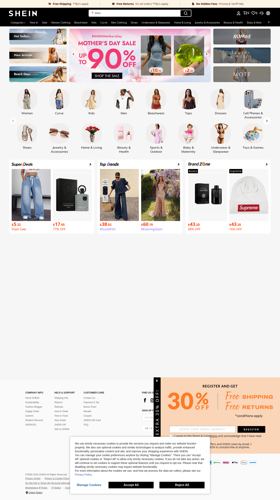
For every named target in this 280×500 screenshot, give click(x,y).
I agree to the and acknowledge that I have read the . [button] (218, 437)
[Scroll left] (264, 22)
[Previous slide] (73, 54)
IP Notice (56, 487)
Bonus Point (90, 407)
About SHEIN (32, 398)
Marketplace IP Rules (36, 487)
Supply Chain (32, 411)
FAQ (86, 424)
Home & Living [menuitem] (182, 22)
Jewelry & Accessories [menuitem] (207, 22)
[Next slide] (206, 54)
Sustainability (32, 402)
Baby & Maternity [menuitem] (257, 22)
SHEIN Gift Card (92, 420)
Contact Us (89, 398)
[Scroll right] (268, 22)
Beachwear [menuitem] (81, 22)
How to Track (61, 415)
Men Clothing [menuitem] (119, 22)
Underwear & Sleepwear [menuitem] (156, 22)
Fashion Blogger (33, 407)
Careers (29, 415)
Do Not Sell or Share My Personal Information (49, 483)
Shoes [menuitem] (134, 22)
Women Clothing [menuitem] (60, 22)
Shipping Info (61, 398)
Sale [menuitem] (44, 22)
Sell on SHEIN (61, 429)
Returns (58, 402)
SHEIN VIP (60, 424)
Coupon (88, 415)
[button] (140, 13)
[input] (202, 429)
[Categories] (18, 22)
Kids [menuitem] (94, 22)
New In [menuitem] (34, 22)
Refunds (58, 407)
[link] (50, 4)
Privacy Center (33, 478)
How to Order (61, 411)
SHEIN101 (30, 424)
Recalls (87, 411)
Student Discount (34, 420)
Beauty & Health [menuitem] (233, 22)
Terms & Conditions (204, 436)
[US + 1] (150, 428)
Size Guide (60, 420)
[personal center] (238, 13)
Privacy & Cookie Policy (57, 478)
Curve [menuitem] (103, 22)
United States (35, 492)
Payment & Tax (91, 402)
